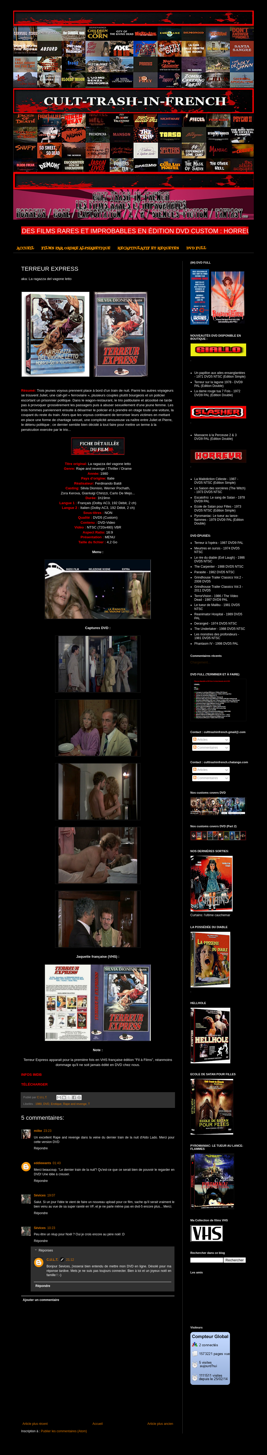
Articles (200, 740)
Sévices (40, 1195)
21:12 (70, 1260)
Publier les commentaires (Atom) (64, 1431)
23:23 (48, 1131)
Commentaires (205, 747)
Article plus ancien (160, 1424)
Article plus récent (35, 1424)
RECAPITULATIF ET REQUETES (148, 248)
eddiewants (42, 1163)
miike (38, 1131)
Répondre (41, 1148)
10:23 (51, 1228)
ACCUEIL (25, 248)
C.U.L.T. (52, 1260)
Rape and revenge (75, 1103)
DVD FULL (196, 248)
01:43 (57, 1163)
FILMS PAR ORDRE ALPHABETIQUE (75, 248)
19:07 (51, 1195)
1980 (38, 1103)
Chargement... (200, 662)
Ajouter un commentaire (41, 1300)
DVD (46, 1103)
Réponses (46, 1250)
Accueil (98, 1424)
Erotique (56, 1103)
